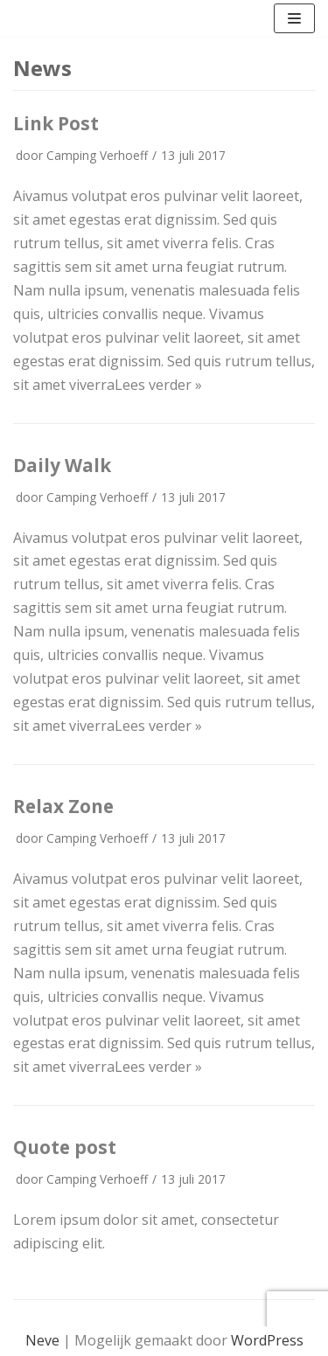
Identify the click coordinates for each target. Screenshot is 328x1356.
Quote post (64, 1147)
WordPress (267, 1340)
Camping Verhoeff (97, 155)
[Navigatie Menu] (294, 18)
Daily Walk (62, 465)
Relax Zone (63, 806)
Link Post (56, 123)
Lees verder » (158, 384)
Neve (42, 1340)
